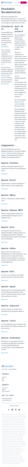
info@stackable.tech (7, 398)
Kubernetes (4, 46)
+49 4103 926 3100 (6, 400)
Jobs (3, 380)
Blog (3, 379)
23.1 (23, 2)
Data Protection (6, 391)
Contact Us (4, 388)
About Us (4, 377)
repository (6, 84)
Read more (4, 174)
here (2, 64)
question (3, 78)
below (10, 56)
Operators (4, 153)
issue (4, 75)
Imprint (4, 389)
